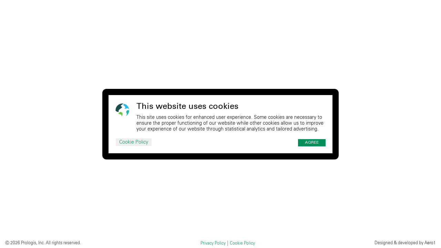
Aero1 (430, 243)
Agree (312, 143)
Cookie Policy (133, 142)
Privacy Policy (213, 243)
